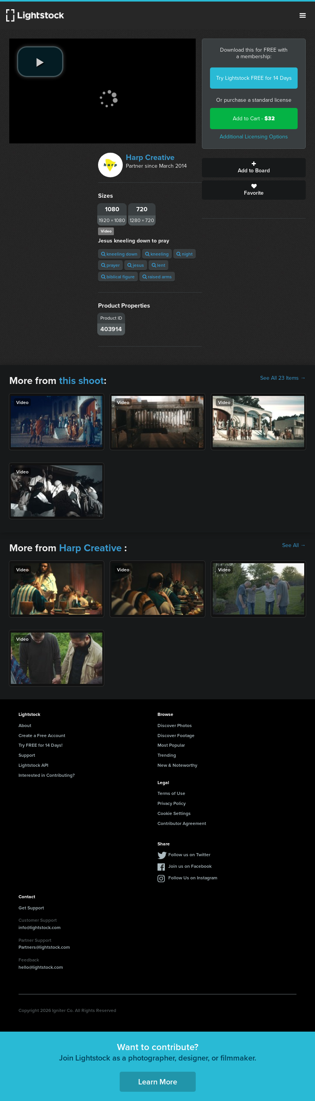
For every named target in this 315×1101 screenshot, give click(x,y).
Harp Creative (150, 157)
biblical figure (118, 276)
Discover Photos (175, 725)
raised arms (157, 276)
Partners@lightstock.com (44, 947)
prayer (110, 265)
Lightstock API (33, 765)
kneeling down (119, 254)
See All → (294, 545)
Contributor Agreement (182, 823)
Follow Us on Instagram (192, 877)
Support (27, 755)
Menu (302, 15)
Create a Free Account (42, 735)
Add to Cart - (254, 118)
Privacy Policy (172, 803)
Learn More (157, 1081)
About (25, 725)
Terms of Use (171, 793)
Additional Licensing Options (254, 137)
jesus (135, 265)
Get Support (31, 907)
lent (158, 265)
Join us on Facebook (190, 866)
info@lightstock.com (40, 927)
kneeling (157, 254)
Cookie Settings (174, 813)
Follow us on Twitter (189, 854)
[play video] (40, 61)
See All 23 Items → (283, 378)
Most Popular (171, 745)
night (184, 254)
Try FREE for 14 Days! (41, 745)
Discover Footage (176, 735)
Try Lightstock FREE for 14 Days (254, 78)
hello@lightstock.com (41, 967)
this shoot (81, 380)
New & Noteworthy (177, 765)
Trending (167, 755)
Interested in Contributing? (47, 775)
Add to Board (253, 167)
